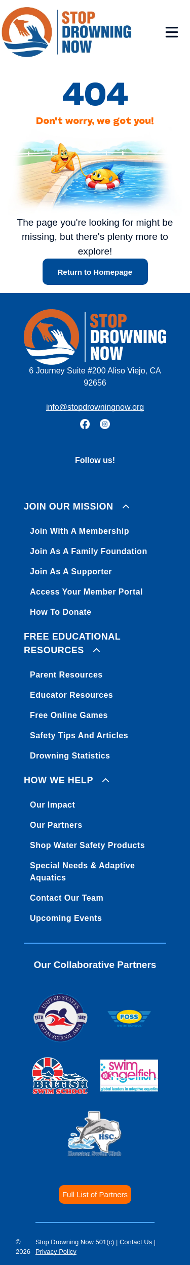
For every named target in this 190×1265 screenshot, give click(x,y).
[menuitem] (95, 557)
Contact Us (136, 1242)
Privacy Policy (56, 1251)
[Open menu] (172, 32)
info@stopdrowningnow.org (95, 407)
